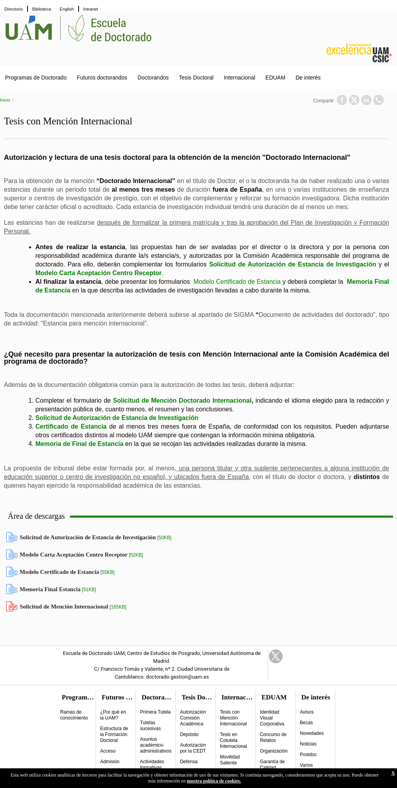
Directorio (13, 9)
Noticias (308, 744)
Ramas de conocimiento (74, 715)
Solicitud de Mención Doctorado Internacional (182, 400)
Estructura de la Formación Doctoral (114, 734)
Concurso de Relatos (273, 737)
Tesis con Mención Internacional (233, 718)
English (67, 9)
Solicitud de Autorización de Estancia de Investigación (292, 264)
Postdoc (308, 754)
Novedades (312, 733)
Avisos (307, 712)
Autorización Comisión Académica (193, 718)
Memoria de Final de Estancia (79, 443)
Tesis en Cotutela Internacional (233, 740)
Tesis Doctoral (196, 77)
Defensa (189, 761)
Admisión (109, 761)
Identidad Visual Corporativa (272, 718)
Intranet (90, 9)
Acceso (108, 751)
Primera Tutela (155, 712)
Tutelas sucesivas (150, 725)
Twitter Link (276, 656)
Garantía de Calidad (272, 764)
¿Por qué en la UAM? (113, 715)
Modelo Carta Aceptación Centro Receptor (98, 273)
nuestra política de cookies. (214, 781)
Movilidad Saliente (230, 760)
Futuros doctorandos (102, 77)
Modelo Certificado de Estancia (237, 281)
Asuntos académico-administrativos (155, 745)
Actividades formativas (152, 764)
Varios (306, 765)
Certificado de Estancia (71, 426)
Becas (306, 722)
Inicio (5, 100)
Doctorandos (153, 77)
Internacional (239, 77)
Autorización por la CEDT (193, 748)
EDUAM (275, 77)
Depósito (189, 734)
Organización (274, 751)
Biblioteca (41, 9)
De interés (308, 77)
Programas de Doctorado (35, 77)
